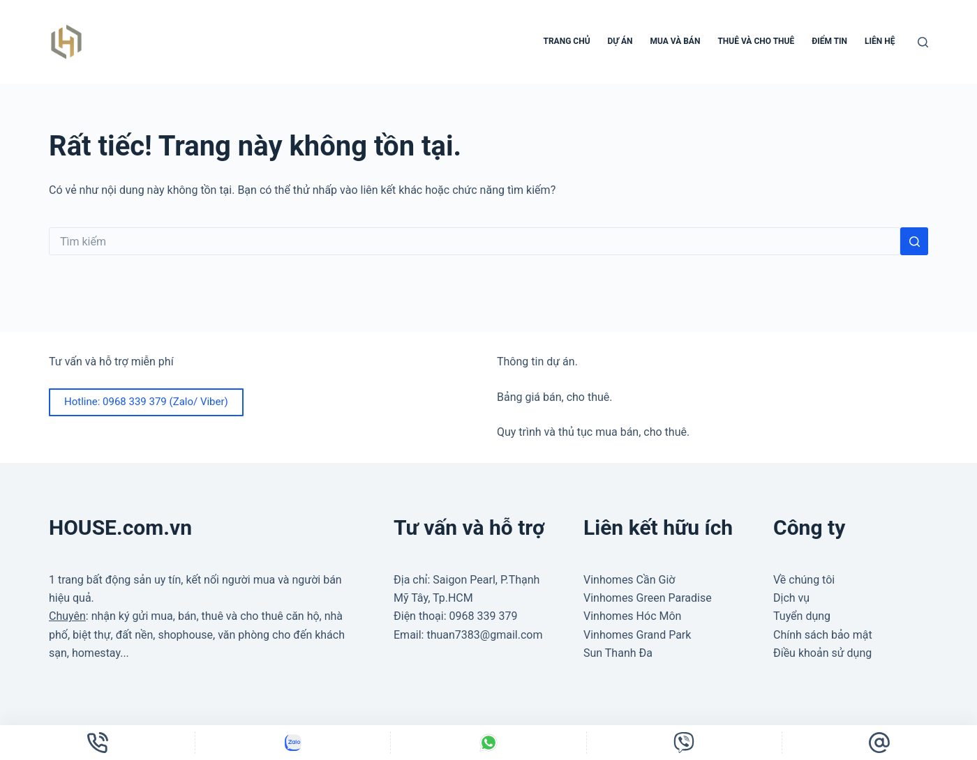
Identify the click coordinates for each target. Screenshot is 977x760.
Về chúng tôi (804, 579)
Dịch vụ (791, 598)
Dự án (620, 41)
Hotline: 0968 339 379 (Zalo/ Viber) (146, 401)
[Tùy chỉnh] (292, 742)
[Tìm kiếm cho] (474, 241)
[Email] (879, 742)
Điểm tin (829, 41)
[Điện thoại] (97, 742)
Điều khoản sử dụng (822, 653)
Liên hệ (880, 41)
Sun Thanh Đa (617, 653)
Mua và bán (675, 41)
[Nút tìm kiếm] (914, 241)
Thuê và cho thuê (755, 41)
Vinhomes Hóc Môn (632, 616)
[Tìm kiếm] (923, 42)
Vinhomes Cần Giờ (629, 579)
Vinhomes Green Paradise (647, 598)
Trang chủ (567, 41)
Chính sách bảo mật (822, 634)
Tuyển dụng (801, 616)
